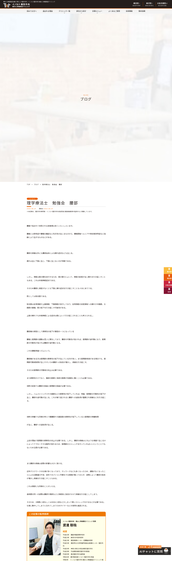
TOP (28, 184)
